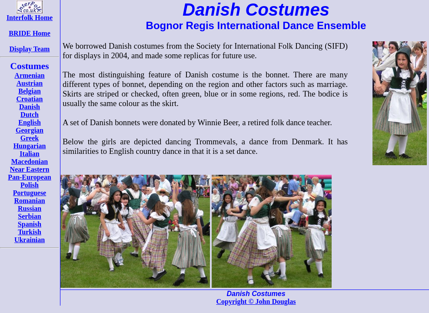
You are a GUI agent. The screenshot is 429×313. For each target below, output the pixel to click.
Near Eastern (30, 169)
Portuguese (29, 192)
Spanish (29, 224)
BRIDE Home (29, 33)
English (29, 122)
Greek (29, 138)
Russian (29, 208)
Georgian (29, 130)
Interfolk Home (30, 14)
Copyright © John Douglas (256, 301)
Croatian (29, 99)
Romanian (29, 200)
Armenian (29, 75)
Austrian (30, 83)
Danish (29, 106)
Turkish (29, 232)
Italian (29, 153)
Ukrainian (29, 239)
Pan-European (29, 177)
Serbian (29, 216)
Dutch (29, 114)
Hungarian (29, 146)
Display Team (30, 49)
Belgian (29, 91)
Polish (29, 185)
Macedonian (29, 161)
